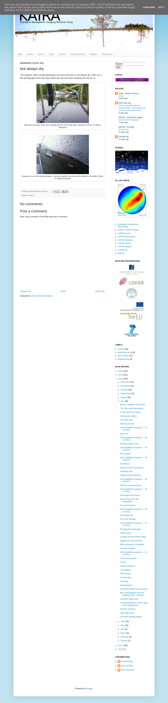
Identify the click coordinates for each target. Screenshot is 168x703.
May (123, 625)
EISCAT (121, 253)
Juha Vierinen (127, 666)
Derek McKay (127, 661)
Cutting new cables (128, 416)
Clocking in (125, 464)
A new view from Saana (130, 412)
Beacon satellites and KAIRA (132, 404)
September (126, 393)
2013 (120, 375)
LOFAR (121, 349)
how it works (123, 356)
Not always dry (126, 515)
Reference (107, 54)
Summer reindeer (127, 548)
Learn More (149, 7)
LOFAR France (124, 233)
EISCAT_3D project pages (131, 117)
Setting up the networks (130, 475)
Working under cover (129, 444)
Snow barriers (126, 585)
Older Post (100, 291)
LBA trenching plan (128, 558)
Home (63, 291)
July (123, 401)
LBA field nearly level (129, 599)
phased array (123, 359)
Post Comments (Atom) (42, 296)
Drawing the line (127, 424)
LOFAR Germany (125, 240)
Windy (121, 96)
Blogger (89, 688)
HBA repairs (125, 573)
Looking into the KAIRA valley (133, 537)
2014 (120, 371)
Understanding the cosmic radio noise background (134, 604)
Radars (93, 54)
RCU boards (125, 454)
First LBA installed (128, 519)
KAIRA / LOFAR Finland (128, 230)
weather (31, 195)
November (125, 386)
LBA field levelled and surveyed (133, 589)
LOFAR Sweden (125, 246)
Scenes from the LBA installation (129, 500)
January (124, 640)
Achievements (77, 54)
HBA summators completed (132, 544)
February (125, 637)
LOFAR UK (122, 250)
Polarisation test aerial (129, 495)
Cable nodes (125, 533)
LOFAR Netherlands (126, 236)
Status (62, 54)
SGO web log (125, 103)
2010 (120, 649)
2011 (120, 645)
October (124, 390)
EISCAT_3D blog (126, 127)
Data (51, 54)
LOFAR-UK (124, 137)
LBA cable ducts (127, 613)
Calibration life (126, 471)
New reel (124, 434)
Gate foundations (127, 566)
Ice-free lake (125, 577)
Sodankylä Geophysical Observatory (128, 225)
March (124, 633)
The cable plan (126, 420)
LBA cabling (125, 570)
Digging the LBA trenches (131, 541)
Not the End (123, 130)
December (125, 382)
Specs (41, 54)
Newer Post (26, 291)
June (123, 621)
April (123, 629)
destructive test (124, 352)
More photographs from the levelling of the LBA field (132, 594)
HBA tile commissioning (130, 485)
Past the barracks (127, 609)
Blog (19, 54)
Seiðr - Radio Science (129, 93)
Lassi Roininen (127, 670)
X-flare (123, 562)
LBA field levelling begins (131, 617)
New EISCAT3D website (129, 120)
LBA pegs (124, 581)
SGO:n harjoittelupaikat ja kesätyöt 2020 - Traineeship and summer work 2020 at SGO (132, 107)
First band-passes (128, 505)
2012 (120, 379)
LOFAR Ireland (124, 243)
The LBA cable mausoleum (132, 408)
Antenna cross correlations (131, 468)
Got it (161, 7)
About (30, 54)
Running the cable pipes (130, 529)
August (124, 397)
